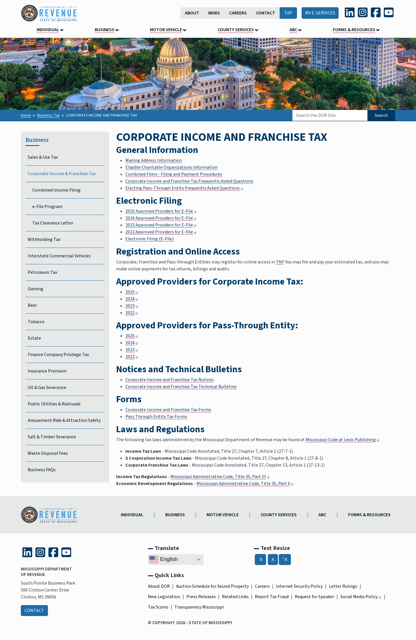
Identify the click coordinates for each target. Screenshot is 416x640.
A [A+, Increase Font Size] (285, 559)
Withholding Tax (44, 239)
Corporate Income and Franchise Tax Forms (168, 410)
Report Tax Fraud (272, 597)
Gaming (35, 289)
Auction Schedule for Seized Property (212, 586)
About (192, 13)
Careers (238, 13)
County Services (236, 30)
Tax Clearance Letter (52, 223)
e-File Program (47, 206)
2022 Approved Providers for (161, 232)
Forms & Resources (354, 30)
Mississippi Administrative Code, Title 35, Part (220, 477)
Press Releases (201, 597)
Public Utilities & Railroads (54, 404)
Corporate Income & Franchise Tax (62, 174)
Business (104, 30)
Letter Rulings (343, 586)
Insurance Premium (47, 371)
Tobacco (36, 322)
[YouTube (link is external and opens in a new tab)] (389, 12)
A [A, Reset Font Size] (273, 559)
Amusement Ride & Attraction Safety (64, 420)
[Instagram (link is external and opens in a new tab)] (363, 12)
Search (381, 115)
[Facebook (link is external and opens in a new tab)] (376, 12)
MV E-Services (320, 13)
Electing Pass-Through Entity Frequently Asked (184, 188)
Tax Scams (158, 607)
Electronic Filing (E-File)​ (149, 239)
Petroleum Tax (42, 272)
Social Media (361, 597)
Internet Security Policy (299, 586)
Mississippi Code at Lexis (343, 440)
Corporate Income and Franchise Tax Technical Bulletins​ (181, 386)
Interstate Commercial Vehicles (59, 256)
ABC (293, 30)
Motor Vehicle (166, 30)
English (163, 559)
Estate (34, 338)
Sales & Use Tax (43, 157)
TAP (288, 13)
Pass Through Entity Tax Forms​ (156, 416)
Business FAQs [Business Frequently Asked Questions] (42, 470)
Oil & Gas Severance (47, 387)
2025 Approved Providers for (161, 211)
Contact (265, 13)
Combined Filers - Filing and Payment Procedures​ (173, 174)
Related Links (235, 597)
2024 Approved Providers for (161, 218)
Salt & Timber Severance (52, 437)
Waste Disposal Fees (48, 453)
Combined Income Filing (56, 190)
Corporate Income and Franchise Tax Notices (169, 380)
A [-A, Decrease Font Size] (260, 559)
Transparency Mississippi (199, 607)
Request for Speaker (314, 597)
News (214, 13)
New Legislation (164, 597)
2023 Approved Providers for (161, 225)
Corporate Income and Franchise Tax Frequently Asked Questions (189, 181)
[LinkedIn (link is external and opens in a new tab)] (350, 12)
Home (26, 115)
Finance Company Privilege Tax (58, 354)
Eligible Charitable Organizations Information (171, 167)
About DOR (159, 586)
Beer (32, 305)
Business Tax (48, 115)
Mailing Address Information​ (153, 160)
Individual (48, 30)
